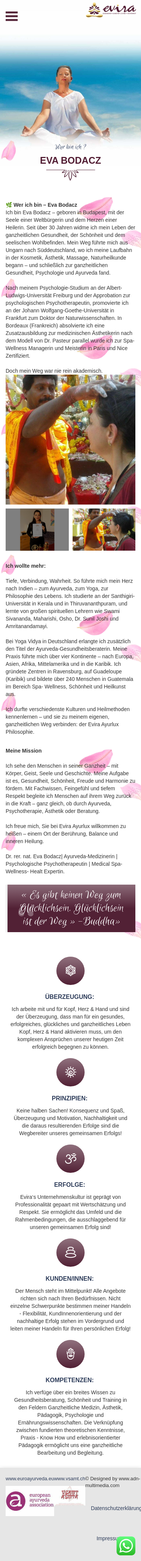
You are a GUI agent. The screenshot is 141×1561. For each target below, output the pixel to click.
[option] (70, 440)
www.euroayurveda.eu (30, 1478)
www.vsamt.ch (69, 1478)
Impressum (110, 1538)
